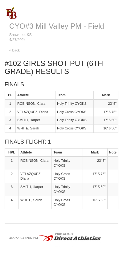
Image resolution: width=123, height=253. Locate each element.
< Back (14, 50)
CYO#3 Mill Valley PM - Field (56, 26)
